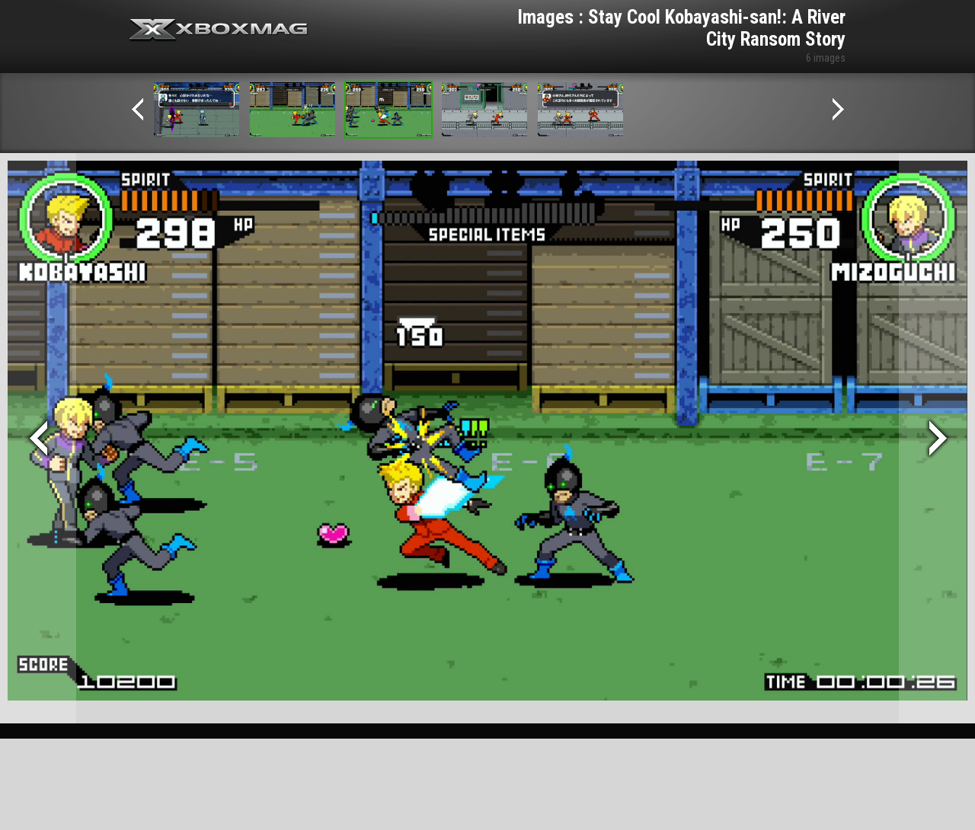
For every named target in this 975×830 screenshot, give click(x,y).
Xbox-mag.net (218, 30)
